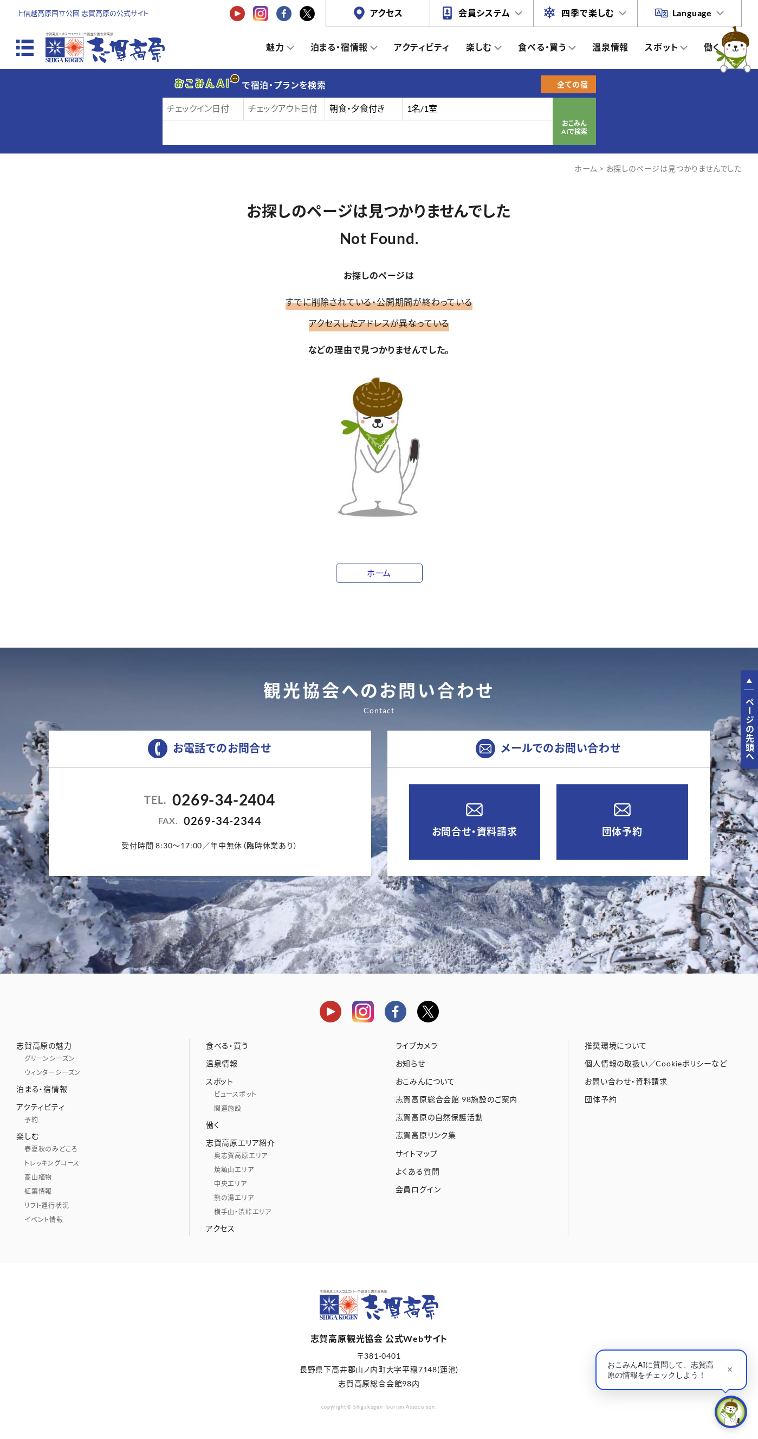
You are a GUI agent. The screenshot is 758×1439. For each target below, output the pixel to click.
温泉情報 (610, 47)
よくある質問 (418, 1171)
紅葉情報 (38, 1191)
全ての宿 (572, 84)
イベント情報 (43, 1220)
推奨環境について (615, 1045)
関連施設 (228, 1108)
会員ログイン (418, 1189)
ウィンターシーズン (52, 1073)
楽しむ (479, 47)
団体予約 (622, 831)
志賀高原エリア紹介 (240, 1142)
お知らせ (410, 1063)
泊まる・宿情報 (339, 47)
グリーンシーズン (49, 1058)
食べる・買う (542, 47)
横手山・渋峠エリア (242, 1212)
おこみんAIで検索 (574, 127)
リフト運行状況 (46, 1205)
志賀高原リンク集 (426, 1135)
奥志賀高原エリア (241, 1156)
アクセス (386, 13)
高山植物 (38, 1177)
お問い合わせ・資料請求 (626, 1081)
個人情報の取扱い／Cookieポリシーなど (656, 1063)
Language (692, 13)
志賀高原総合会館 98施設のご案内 (457, 1099)
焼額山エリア (234, 1170)
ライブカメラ (417, 1045)
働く (712, 47)
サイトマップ (417, 1153)
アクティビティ (422, 47)
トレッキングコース (52, 1163)
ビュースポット (235, 1094)
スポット (661, 47)
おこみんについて (425, 1081)
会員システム (484, 13)
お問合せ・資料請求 (474, 831)
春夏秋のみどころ (50, 1149)
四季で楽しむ (587, 13)
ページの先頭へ (749, 729)
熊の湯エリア (234, 1198)
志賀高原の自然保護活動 (439, 1117)
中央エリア (230, 1184)
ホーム (585, 168)
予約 (31, 1120)
